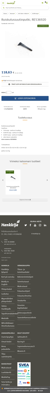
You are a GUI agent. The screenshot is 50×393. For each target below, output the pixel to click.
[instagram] (40, 225)
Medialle (5, 318)
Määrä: (3, 92)
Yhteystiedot (6, 289)
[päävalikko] (3, 3)
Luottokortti (6, 372)
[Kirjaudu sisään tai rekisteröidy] (42, 3)
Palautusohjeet (23, 291)
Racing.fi (21, 341)
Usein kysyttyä (7, 337)
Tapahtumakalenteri (9, 313)
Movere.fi (21, 351)
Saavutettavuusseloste (26, 317)
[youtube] (35, 225)
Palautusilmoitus (24, 295)
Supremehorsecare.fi (26, 346)
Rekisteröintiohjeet (25, 277)
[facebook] (31, 225)
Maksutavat (22, 286)
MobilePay (5, 377)
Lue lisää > (33, 391)
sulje (40, 391)
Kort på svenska (7, 277)
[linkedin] (45, 225)
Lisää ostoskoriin (25, 98)
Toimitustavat (23, 281)
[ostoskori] (47, 3)
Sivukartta (21, 300)
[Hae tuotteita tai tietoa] (25, 7)
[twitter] (26, 225)
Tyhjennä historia (25, 199)
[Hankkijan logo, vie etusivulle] (12, 2)
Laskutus (5, 294)
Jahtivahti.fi (22, 337)
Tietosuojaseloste (24, 312)
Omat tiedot (6, 341)
